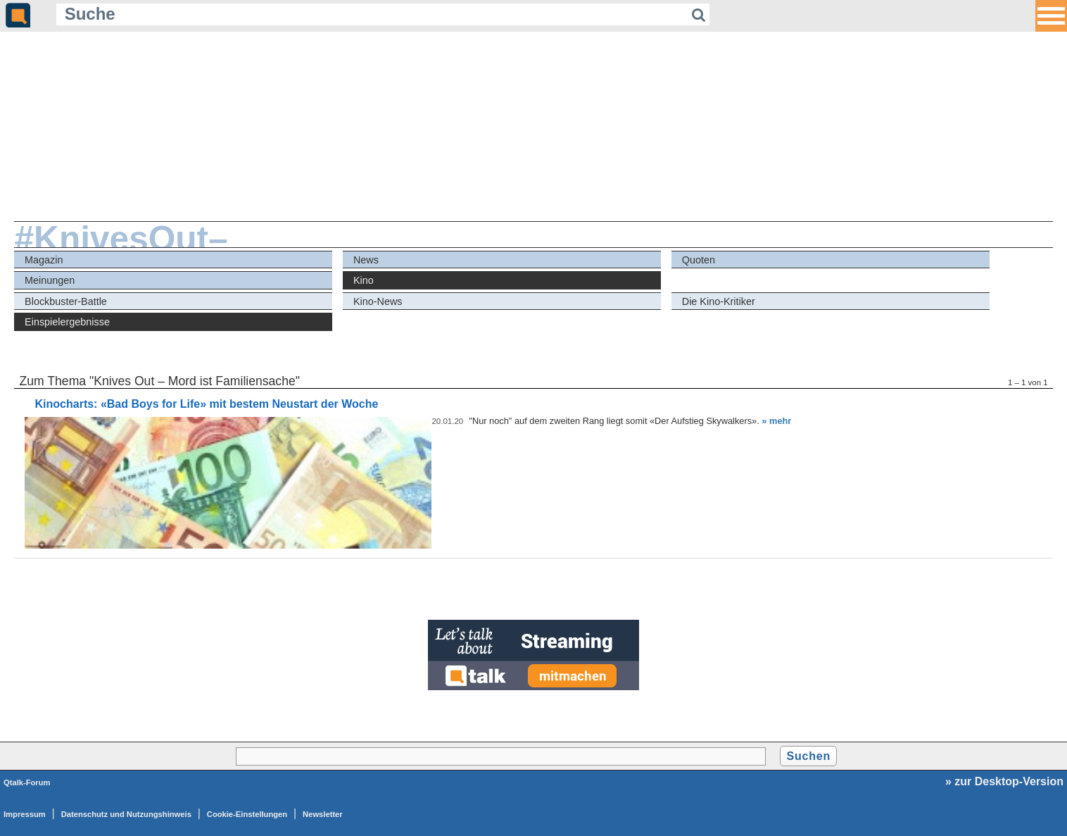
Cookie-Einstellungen (247, 814)
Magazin (44, 260)
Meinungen (50, 280)
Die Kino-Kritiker (718, 301)
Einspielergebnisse (67, 321)
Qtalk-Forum (27, 782)
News (366, 260)
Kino (363, 280)
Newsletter (323, 814)
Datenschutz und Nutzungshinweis (126, 814)
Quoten (698, 260)
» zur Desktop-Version (1004, 781)
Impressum (25, 814)
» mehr (776, 421)
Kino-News (378, 301)
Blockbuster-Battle (66, 301)
